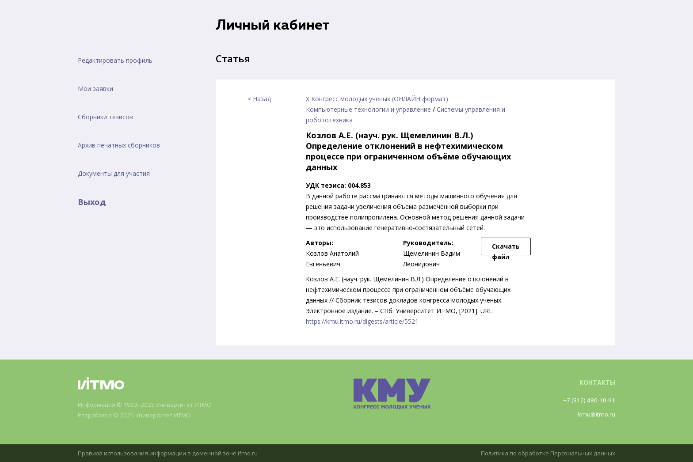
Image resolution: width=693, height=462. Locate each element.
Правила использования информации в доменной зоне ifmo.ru (172, 453)
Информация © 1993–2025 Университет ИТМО (149, 405)
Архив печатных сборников (119, 145)
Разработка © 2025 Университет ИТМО (138, 415)
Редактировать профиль (115, 60)
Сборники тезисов (105, 117)
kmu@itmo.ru (596, 414)
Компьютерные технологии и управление (368, 109)
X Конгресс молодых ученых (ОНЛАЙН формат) (377, 99)
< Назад (259, 99)
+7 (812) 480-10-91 (587, 400)
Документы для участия (114, 173)
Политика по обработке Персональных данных (544, 453)
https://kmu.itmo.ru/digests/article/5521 (362, 321)
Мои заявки (95, 88)
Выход (92, 202)
